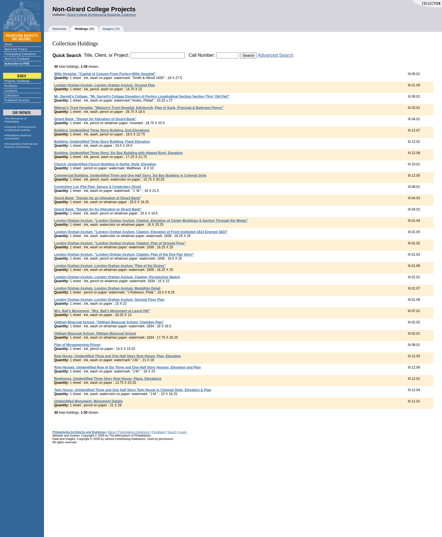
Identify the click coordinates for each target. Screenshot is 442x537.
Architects (11, 85)
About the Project (16, 49)
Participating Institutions (20, 54)
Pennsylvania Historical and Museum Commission (21, 145)
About (112, 432)
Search (172, 432)
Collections (12, 95)
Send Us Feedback (17, 58)
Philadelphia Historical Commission (18, 137)
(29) (111, 28)
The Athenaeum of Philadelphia (15, 120)
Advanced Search (275, 55)
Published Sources (17, 100)
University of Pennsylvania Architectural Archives (20, 128)
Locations (11, 90)
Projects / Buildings (17, 81)
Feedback (158, 432)
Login (183, 432)
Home (8, 44)
